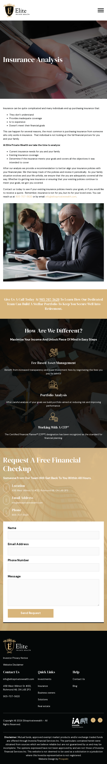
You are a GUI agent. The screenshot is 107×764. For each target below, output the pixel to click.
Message (14, 576)
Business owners (46, 692)
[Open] (101, 10)
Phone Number (18, 560)
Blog (75, 686)
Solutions (43, 699)
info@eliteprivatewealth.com (61, 196)
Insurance (43, 686)
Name (12, 528)
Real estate (44, 706)
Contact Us (79, 679)
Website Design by (53, 759)
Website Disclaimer (13, 664)
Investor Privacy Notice (15, 658)
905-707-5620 (24, 196)
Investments (44, 679)
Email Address (18, 544)
